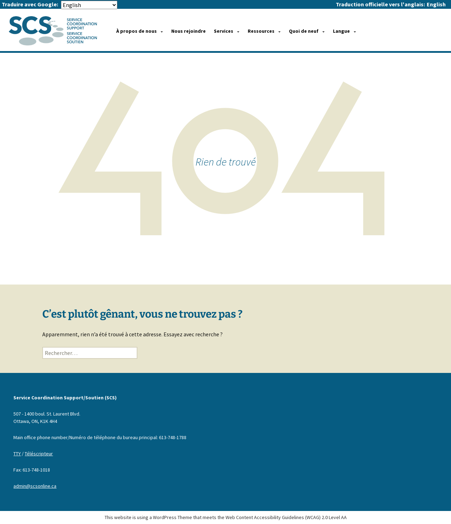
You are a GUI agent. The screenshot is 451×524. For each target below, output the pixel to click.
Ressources (261, 31)
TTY (17, 453)
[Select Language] (89, 5)
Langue (341, 31)
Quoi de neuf (304, 31)
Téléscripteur (39, 453)
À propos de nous (136, 31)
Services (223, 31)
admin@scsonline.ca (34, 486)
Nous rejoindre (188, 31)
